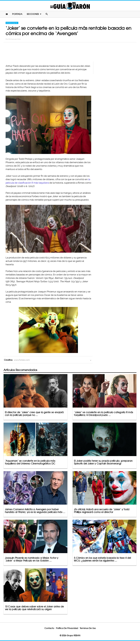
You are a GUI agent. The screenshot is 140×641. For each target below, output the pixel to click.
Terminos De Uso (88, 628)
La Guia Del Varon (70, 5)
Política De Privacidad (67, 628)
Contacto (49, 628)
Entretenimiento (12, 23)
